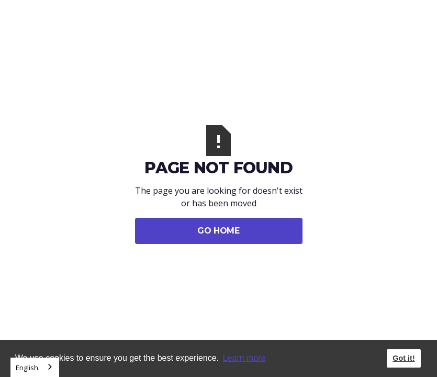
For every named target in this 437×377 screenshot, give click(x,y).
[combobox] (34, 367)
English (27, 367)
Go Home (218, 231)
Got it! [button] (403, 358)
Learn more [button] (244, 357)
